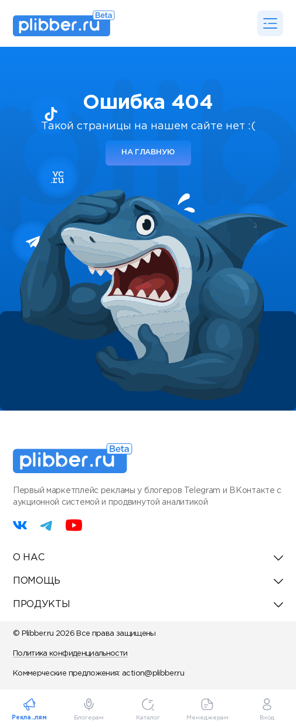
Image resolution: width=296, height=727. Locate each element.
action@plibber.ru (153, 673)
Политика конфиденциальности (70, 653)
